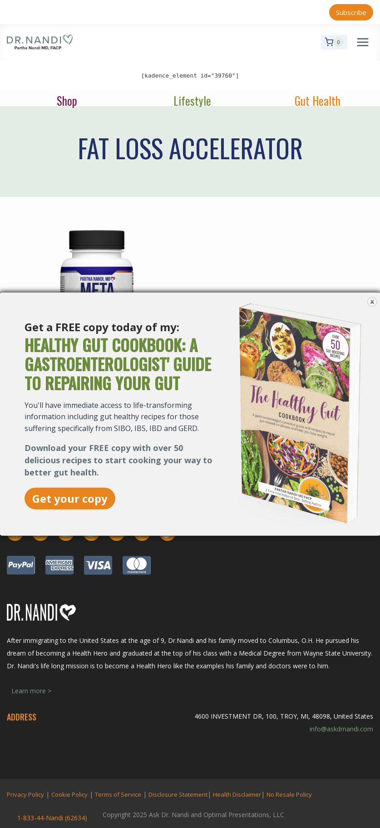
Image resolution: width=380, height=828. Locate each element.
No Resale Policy (289, 794)
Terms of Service (118, 794)
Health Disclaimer (237, 794)
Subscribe (351, 12)
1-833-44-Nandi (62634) (52, 817)
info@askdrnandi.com (341, 729)
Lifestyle (192, 100)
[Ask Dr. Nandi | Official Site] (40, 42)
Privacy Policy (25, 794)
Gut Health (318, 100)
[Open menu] (362, 42)
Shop (67, 100)
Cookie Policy (69, 794)
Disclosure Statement (177, 794)
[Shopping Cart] (334, 42)
